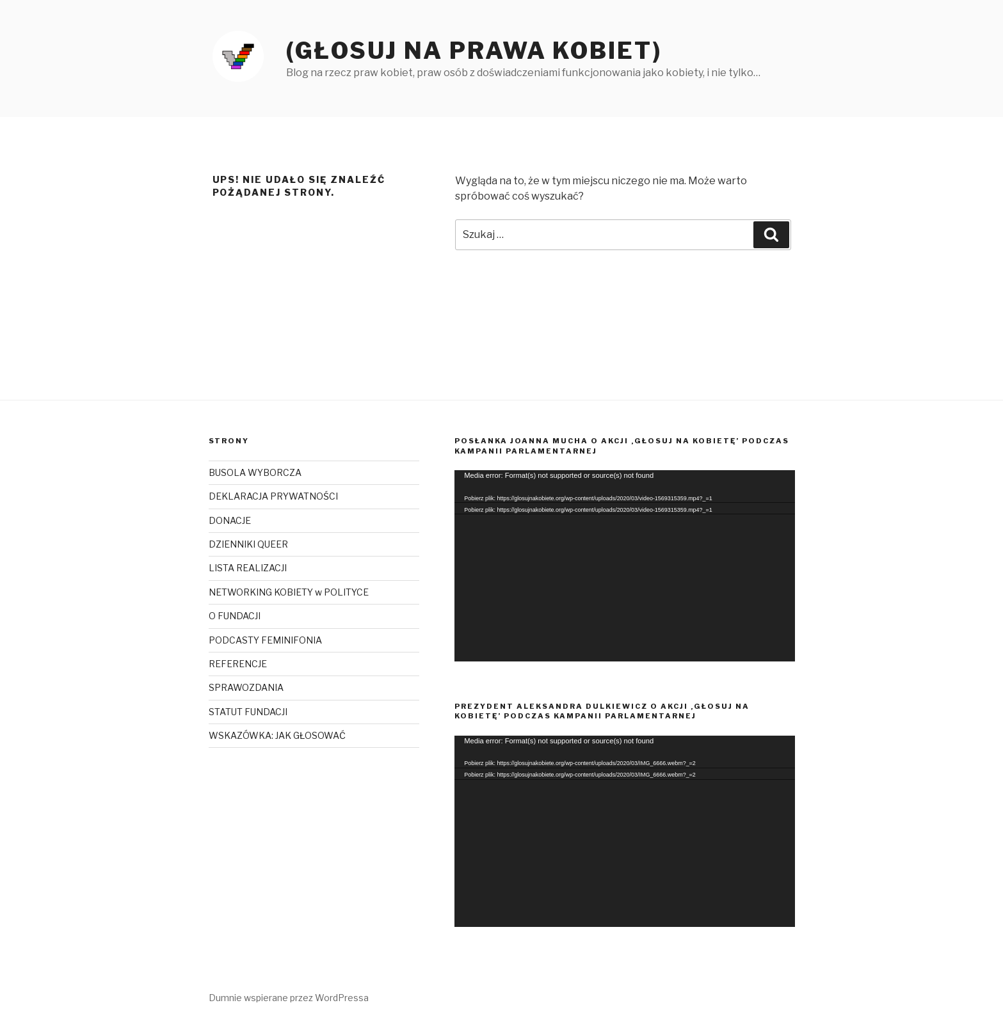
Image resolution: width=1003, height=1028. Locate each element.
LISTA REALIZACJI (248, 567)
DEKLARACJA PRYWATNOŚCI (273, 496)
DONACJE (230, 520)
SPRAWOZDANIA (246, 687)
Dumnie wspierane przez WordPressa (289, 997)
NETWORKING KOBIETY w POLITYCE (289, 592)
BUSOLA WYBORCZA (255, 472)
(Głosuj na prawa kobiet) (474, 50)
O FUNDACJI (235, 615)
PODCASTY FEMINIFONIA (265, 640)
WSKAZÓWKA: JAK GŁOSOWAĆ (277, 735)
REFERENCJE (238, 663)
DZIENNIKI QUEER (248, 544)
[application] (624, 565)
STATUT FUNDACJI (248, 711)
